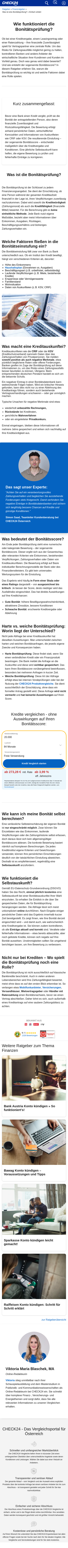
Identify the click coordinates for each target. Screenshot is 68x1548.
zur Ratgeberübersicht (54, 1319)
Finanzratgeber (18, 9)
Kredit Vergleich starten (34, 763)
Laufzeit (8, 743)
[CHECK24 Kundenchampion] (47, 1034)
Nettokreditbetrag (11, 734)
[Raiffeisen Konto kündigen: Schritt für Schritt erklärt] (34, 1284)
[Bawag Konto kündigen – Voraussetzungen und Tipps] (34, 1150)
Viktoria (10, 1380)
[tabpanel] (34, 760)
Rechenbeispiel (9, 787)
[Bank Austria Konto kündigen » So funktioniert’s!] (34, 1086)
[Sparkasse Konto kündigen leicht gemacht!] (34, 1217)
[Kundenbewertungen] (25, 1034)
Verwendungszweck (12, 752)
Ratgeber (6, 9)
